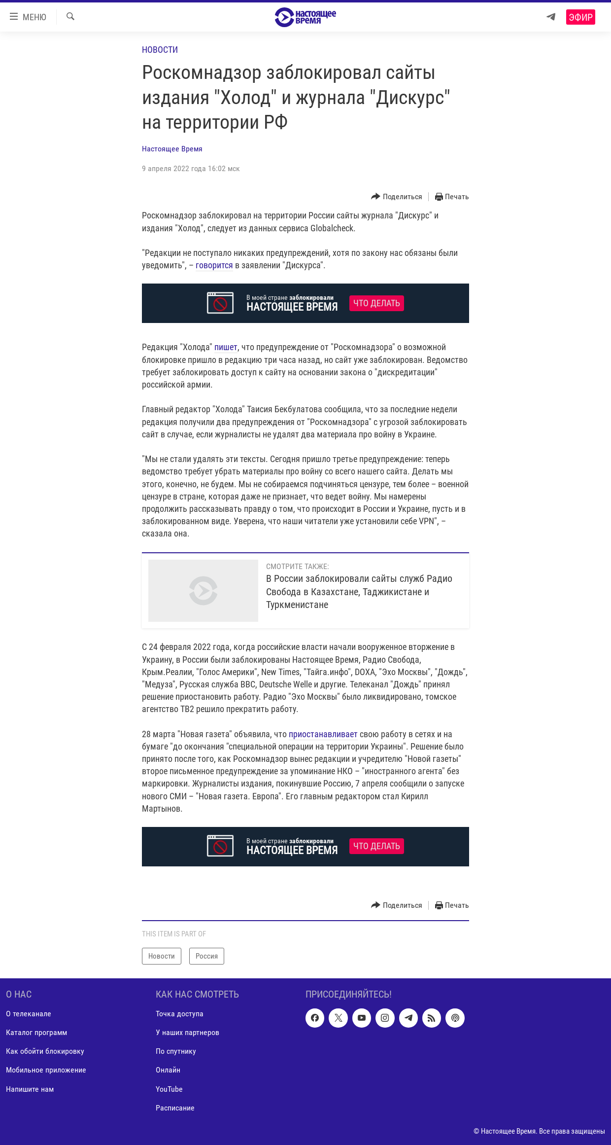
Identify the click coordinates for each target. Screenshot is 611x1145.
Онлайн (168, 1070)
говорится (214, 265)
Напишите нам (30, 1089)
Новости (160, 49)
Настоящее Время (172, 148)
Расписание (175, 1107)
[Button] (396, 197)
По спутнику (176, 1051)
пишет (226, 347)
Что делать (376, 303)
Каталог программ (36, 1033)
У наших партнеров (187, 1033)
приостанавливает (323, 734)
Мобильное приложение (46, 1070)
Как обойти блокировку (45, 1051)
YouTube (169, 1089)
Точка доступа (180, 1014)
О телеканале (28, 1014)
